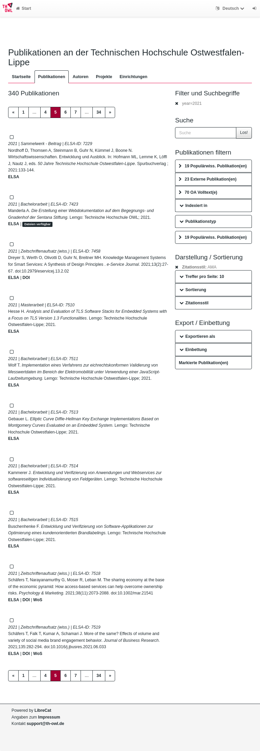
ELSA (13, 176)
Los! (244, 132)
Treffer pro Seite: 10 (201, 276)
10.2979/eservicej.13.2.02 (45, 271)
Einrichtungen (133, 76)
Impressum (49, 717)
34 (98, 112)
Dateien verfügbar (37, 224)
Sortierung (192, 289)
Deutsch (231, 8)
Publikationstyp (197, 221)
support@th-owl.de (45, 723)
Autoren (80, 76)
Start (23, 8)
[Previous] (13, 112)
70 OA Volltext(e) (198, 192)
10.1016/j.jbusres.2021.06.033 (78, 646)
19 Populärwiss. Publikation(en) (213, 166)
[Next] (110, 112)
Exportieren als (197, 336)
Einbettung (193, 349)
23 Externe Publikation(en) (207, 179)
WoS (37, 599)
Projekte (104, 76)
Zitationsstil (193, 303)
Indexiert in (193, 205)
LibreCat (43, 710)
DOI (26, 277)
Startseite (21, 76)
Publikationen (51, 76)
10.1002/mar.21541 (135, 593)
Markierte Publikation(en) (203, 362)
